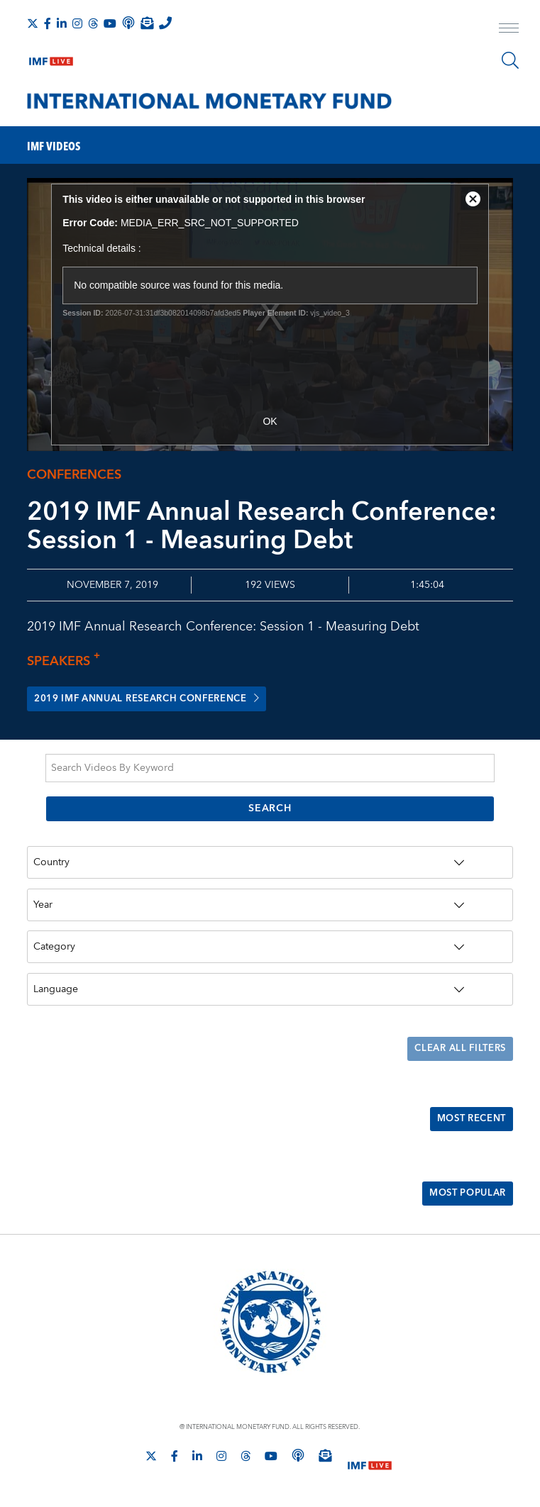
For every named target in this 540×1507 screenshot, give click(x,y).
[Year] (270, 905)
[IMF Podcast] (128, 22)
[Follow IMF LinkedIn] (62, 23)
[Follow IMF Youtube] (110, 23)
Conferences (74, 475)
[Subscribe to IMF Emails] (146, 22)
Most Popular (463, 1194)
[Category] (270, 947)
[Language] (270, 990)
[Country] (270, 863)
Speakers (67, 661)
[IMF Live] (51, 58)
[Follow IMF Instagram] (77, 23)
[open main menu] (509, 30)
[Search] (510, 60)
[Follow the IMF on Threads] (93, 23)
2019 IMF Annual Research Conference (158, 699)
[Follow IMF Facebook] (47, 23)
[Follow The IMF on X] (32, 23)
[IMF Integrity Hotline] (165, 22)
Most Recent (467, 1119)
